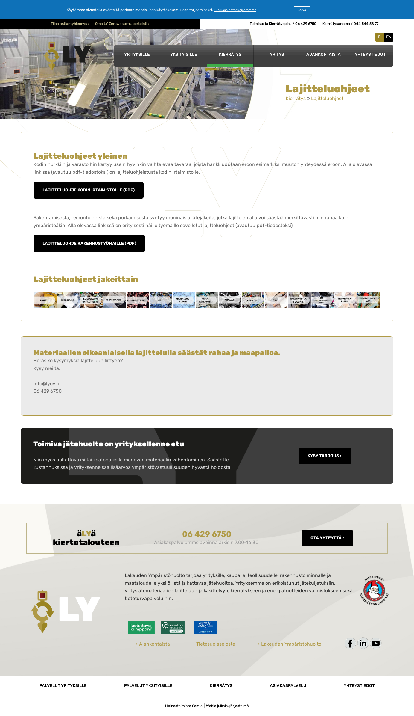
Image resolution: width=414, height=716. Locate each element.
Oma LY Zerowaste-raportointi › (122, 24)
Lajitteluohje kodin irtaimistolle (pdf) (88, 190)
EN (389, 37)
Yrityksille (137, 54)
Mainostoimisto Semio (184, 706)
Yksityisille (183, 54)
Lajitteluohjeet (327, 98)
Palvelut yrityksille (63, 685)
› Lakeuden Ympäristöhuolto (289, 644)
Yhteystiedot (370, 54)
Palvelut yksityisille (148, 685)
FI (380, 37)
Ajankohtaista (323, 54)
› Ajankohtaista (153, 644)
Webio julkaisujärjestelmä (227, 706)
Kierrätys (230, 54)
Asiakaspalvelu (288, 685)
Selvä (302, 10)
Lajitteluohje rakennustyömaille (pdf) (89, 243)
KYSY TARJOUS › (325, 455)
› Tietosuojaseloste (214, 644)
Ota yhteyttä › (327, 537)
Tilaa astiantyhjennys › (70, 24)
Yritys (277, 54)
